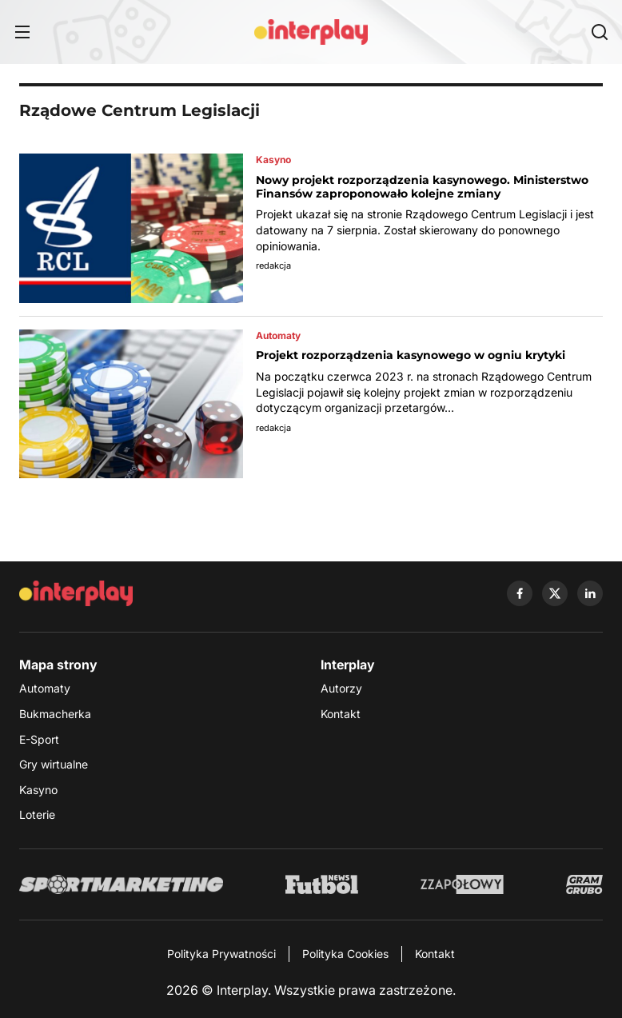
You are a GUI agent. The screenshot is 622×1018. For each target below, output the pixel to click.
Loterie (37, 814)
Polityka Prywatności (221, 953)
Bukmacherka (55, 714)
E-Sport (39, 739)
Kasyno (38, 789)
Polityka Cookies (345, 953)
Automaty (44, 688)
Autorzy (341, 688)
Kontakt (341, 714)
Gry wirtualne (53, 764)
